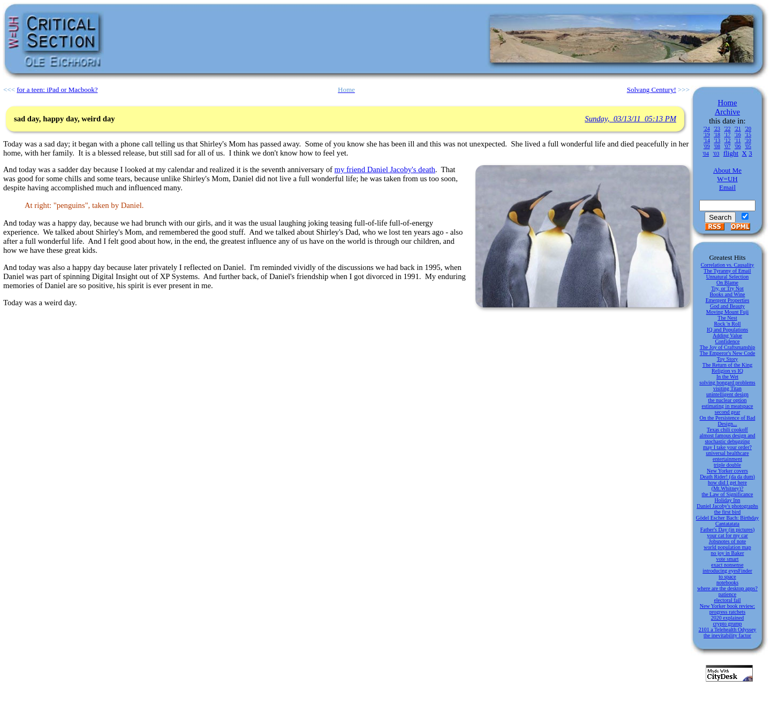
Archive (727, 111)
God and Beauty (727, 306)
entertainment (727, 459)
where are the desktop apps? (727, 588)
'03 (716, 154)
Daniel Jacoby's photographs (727, 506)
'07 (727, 146)
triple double (727, 465)
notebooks (727, 582)
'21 (738, 129)
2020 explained (727, 618)
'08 (717, 146)
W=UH (727, 179)
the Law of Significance (727, 494)
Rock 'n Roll (727, 324)
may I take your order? (727, 447)
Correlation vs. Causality (727, 265)
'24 (707, 129)
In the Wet (727, 377)
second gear (727, 412)
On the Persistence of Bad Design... (727, 421)
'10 (748, 140)
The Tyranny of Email (727, 271)
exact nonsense (727, 565)
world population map (727, 547)
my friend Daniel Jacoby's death (385, 169)
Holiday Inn (727, 500)
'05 (748, 146)
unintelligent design (727, 394)
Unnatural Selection (727, 277)
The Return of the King (727, 365)
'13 (717, 140)
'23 (717, 129)
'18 (717, 134)
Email (727, 187)
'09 (707, 146)
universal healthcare (727, 453)
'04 (705, 154)
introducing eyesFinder (727, 571)
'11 (737, 140)
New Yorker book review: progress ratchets (727, 609)
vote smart (727, 559)
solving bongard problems (727, 382)
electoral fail (727, 600)
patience (727, 594)
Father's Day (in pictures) (727, 529)
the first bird (727, 512)
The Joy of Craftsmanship (727, 347)
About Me (727, 170)
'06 (738, 146)
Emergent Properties (728, 300)
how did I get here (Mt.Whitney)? (727, 485)
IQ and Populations (727, 330)
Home (727, 102)
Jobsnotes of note (727, 541)
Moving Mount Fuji (727, 312)
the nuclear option (727, 400)
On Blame (727, 282)
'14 (707, 140)
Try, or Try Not (727, 288)
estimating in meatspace (727, 406)
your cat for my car (727, 535)
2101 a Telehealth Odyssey (728, 629)
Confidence (727, 341)
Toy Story (727, 359)
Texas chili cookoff (727, 429)
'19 (707, 134)
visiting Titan (727, 388)
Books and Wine (727, 294)
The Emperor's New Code (727, 353)
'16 (738, 134)
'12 (727, 140)
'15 (748, 134)
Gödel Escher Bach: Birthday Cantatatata (727, 521)
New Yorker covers (727, 471)
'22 (727, 129)
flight (730, 153)
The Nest (727, 318)
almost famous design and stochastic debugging (727, 438)
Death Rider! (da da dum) (727, 477)
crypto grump (727, 624)
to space (727, 577)
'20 (748, 129)
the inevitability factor (727, 635)
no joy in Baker (727, 553)
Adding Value (727, 335)
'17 (727, 134)
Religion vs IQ (727, 371)
